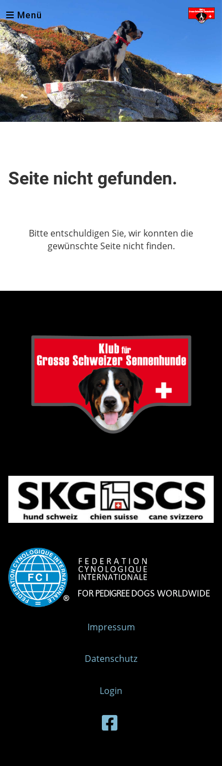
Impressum (111, 627)
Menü (24, 15)
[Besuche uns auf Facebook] (109, 722)
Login (111, 691)
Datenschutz (111, 658)
